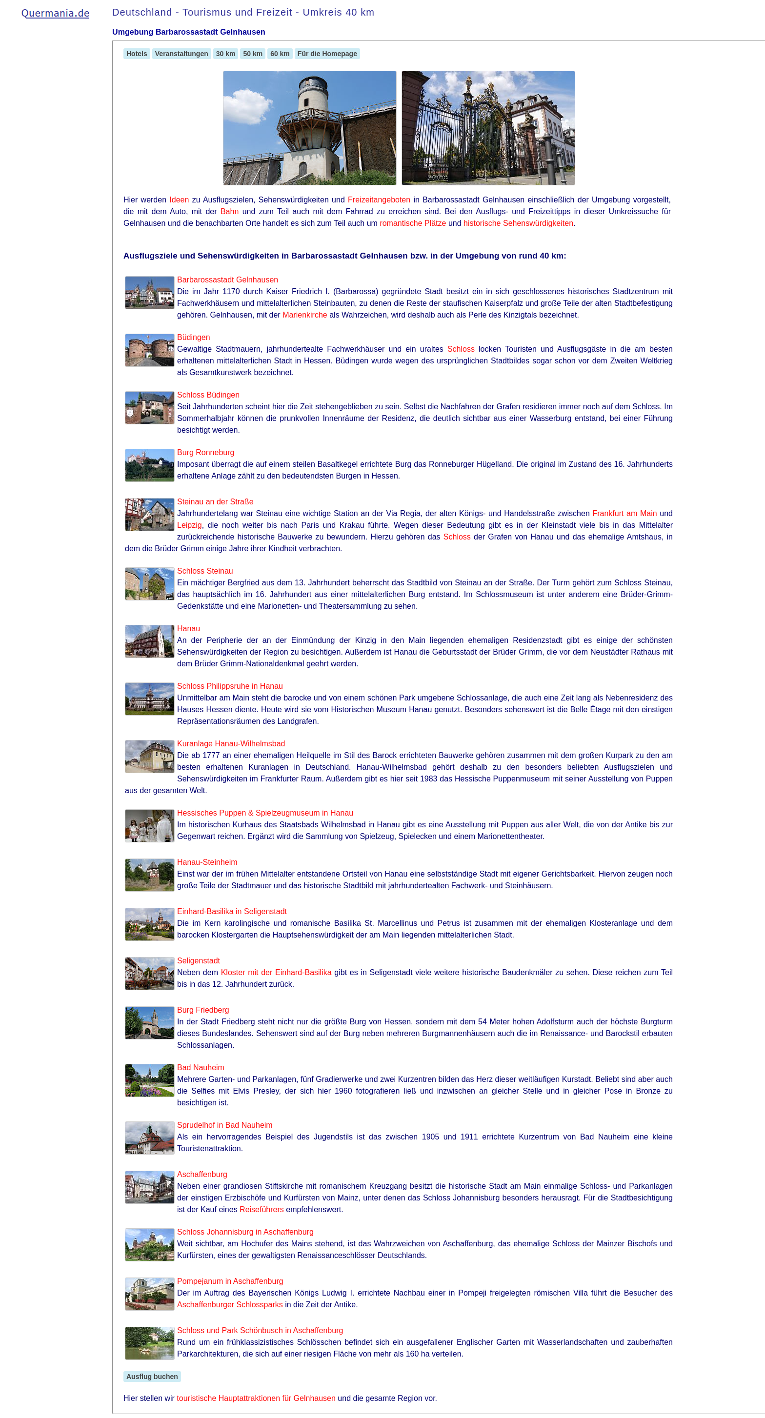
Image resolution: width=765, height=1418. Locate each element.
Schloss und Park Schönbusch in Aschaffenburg (260, 1330)
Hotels (136, 54)
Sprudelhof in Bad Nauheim (225, 1125)
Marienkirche (304, 315)
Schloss (461, 349)
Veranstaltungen (181, 54)
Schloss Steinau (205, 571)
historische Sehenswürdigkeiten (518, 223)
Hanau (188, 628)
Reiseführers (262, 1209)
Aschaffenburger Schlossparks (230, 1304)
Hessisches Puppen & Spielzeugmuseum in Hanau (265, 813)
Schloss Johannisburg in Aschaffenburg (245, 1232)
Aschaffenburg (202, 1174)
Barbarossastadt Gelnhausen (227, 280)
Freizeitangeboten (379, 200)
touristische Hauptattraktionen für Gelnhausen (256, 1398)
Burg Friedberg (203, 1010)
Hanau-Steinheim (207, 862)
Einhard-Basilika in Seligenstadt (232, 911)
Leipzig (189, 525)
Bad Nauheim (200, 1067)
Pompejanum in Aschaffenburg (230, 1281)
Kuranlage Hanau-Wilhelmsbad (231, 743)
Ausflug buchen (152, 1376)
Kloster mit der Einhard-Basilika (276, 972)
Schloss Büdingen (208, 395)
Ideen (179, 200)
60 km (280, 54)
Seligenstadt (198, 961)
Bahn (230, 211)
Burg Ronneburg (205, 452)
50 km (252, 54)
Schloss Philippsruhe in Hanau (230, 686)
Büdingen (193, 337)
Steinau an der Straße (215, 502)
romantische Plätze (413, 223)
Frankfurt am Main (624, 513)
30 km (226, 54)
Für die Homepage (327, 54)
